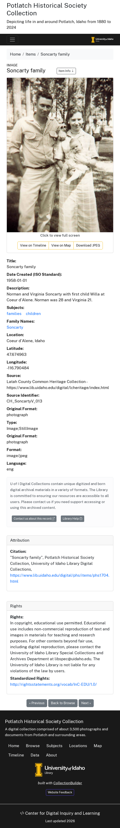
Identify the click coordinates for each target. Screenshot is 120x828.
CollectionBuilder (67, 783)
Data (35, 755)
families (14, 313)
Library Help (72, 518)
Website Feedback (60, 792)
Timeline (16, 755)
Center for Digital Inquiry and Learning (60, 813)
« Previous (36, 703)
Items (31, 54)
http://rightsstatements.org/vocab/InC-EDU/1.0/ (53, 684)
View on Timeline (33, 245)
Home (15, 54)
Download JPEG (88, 245)
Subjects (54, 745)
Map (98, 745)
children (33, 313)
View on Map (61, 245)
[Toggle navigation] (12, 39)
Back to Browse (63, 703)
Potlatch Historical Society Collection (44, 721)
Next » (86, 703)
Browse (33, 745)
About (51, 755)
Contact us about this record (34, 518)
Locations (78, 745)
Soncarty (15, 327)
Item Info (66, 71)
